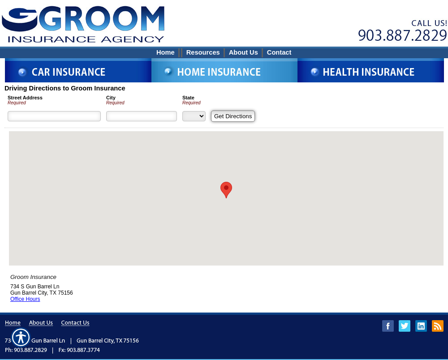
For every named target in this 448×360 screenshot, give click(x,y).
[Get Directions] (233, 116)
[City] (141, 116)
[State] (194, 116)
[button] (226, 190)
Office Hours (25, 299)
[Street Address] (54, 116)
